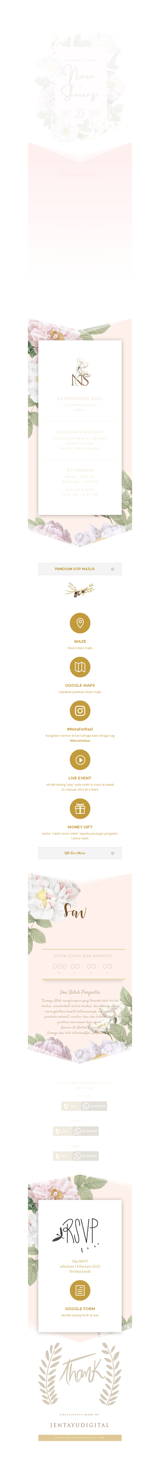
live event (80, 774)
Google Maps (80, 681)
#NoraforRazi (80, 725)
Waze (80, 637)
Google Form (80, 1305)
